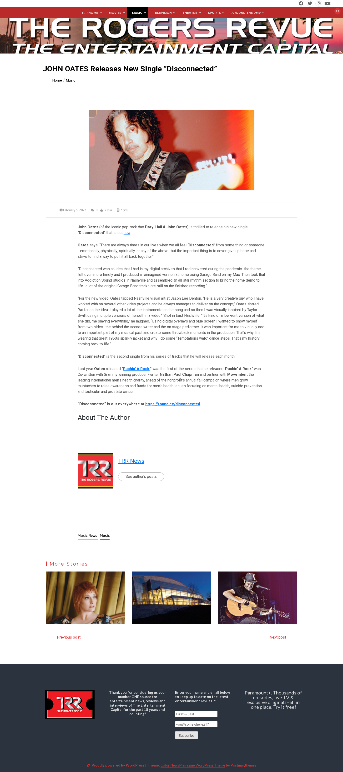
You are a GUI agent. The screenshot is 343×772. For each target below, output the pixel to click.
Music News (88, 535)
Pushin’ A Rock (136, 368)
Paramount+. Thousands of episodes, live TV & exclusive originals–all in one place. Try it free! (273, 700)
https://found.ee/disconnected (172, 404)
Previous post (69, 637)
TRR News (131, 461)
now (127, 232)
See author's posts (141, 476)
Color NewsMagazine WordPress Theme (193, 765)
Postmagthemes (243, 765)
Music (105, 535)
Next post (278, 637)
